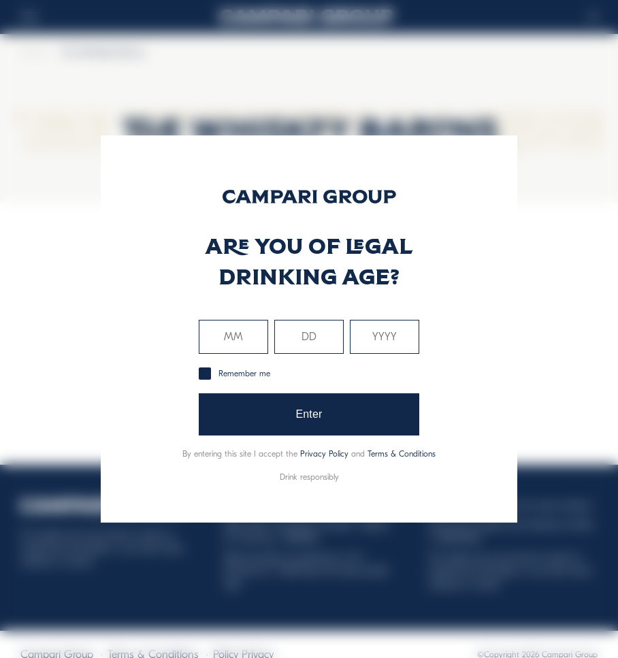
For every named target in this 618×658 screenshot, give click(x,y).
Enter (308, 414)
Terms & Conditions (402, 454)
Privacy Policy (324, 454)
